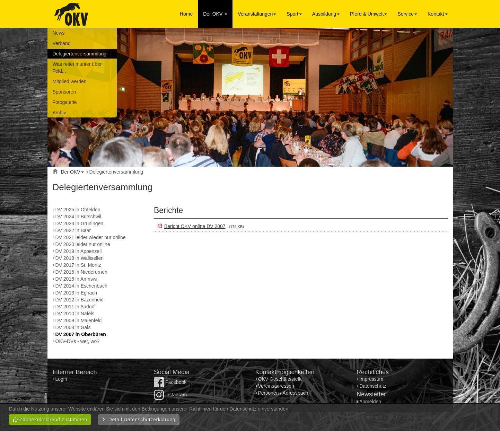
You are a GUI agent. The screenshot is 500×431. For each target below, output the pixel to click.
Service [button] (407, 14)
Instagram (170, 394)
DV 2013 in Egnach (76, 293)
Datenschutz (372, 386)
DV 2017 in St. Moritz (78, 265)
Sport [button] (294, 14)
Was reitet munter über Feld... (77, 67)
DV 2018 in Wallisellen (79, 258)
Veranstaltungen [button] (257, 14)
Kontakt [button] (437, 14)
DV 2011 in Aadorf (75, 306)
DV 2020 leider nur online (82, 244)
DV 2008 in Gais (73, 327)
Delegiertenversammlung (80, 53)
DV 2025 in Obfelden (77, 209)
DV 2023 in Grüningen (79, 223)
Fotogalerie (65, 102)
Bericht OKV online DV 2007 (195, 226)
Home (186, 14)
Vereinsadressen (276, 386)
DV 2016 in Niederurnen (81, 272)
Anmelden (370, 401)
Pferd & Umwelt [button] (368, 14)
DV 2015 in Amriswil (77, 279)
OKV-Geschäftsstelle (280, 379)
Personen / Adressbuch (283, 393)
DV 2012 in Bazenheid (79, 299)
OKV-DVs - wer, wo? (77, 341)
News (59, 33)
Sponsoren (64, 92)
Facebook (170, 382)
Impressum (371, 379)
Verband (62, 43)
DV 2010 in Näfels (75, 313)
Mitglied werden (70, 81)
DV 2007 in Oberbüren (80, 334)
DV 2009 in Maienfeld (78, 320)
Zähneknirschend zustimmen (50, 419)
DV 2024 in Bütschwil (78, 216)
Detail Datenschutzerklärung (139, 419)
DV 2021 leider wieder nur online (90, 237)
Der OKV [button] (215, 14)
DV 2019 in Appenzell (78, 251)
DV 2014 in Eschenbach (81, 286)
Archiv (59, 112)
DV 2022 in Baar (73, 230)
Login (62, 379)
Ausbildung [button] (326, 14)
